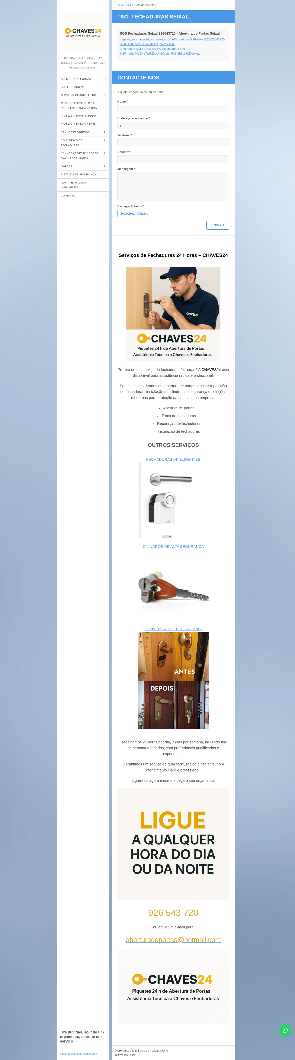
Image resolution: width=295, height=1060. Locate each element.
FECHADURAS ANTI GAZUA (78, 124)
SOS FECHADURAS (73, 86)
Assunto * (124, 152)
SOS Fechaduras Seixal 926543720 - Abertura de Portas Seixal (170, 33)
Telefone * (125, 135)
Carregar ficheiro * (130, 206)
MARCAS (66, 166)
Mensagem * (126, 169)
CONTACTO (68, 195)
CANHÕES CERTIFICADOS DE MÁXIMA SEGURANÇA (80, 156)
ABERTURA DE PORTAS (76, 78)
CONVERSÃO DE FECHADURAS (71, 143)
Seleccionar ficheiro (134, 213)
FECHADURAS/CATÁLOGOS (78, 116)
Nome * (122, 101)
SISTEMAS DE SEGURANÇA (78, 174)
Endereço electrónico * (133, 118)
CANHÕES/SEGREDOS (75, 132)
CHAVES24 (124, 5)
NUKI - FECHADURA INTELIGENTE (73, 185)
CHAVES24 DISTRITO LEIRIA (79, 95)
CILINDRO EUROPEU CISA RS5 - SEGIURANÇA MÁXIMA (79, 106)
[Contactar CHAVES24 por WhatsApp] (285, 1035)
